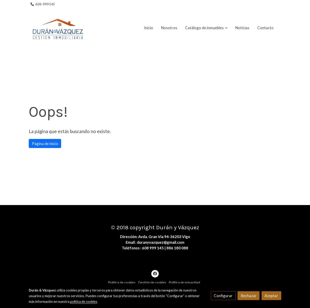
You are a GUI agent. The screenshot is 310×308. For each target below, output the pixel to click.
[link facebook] (155, 273)
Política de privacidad (184, 282)
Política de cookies (121, 282)
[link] (58, 28)
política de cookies (83, 301)
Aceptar (271, 295)
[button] (206, 28)
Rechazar (249, 295)
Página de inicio (45, 143)
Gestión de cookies (152, 282)
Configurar (223, 295)
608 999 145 (153, 248)
